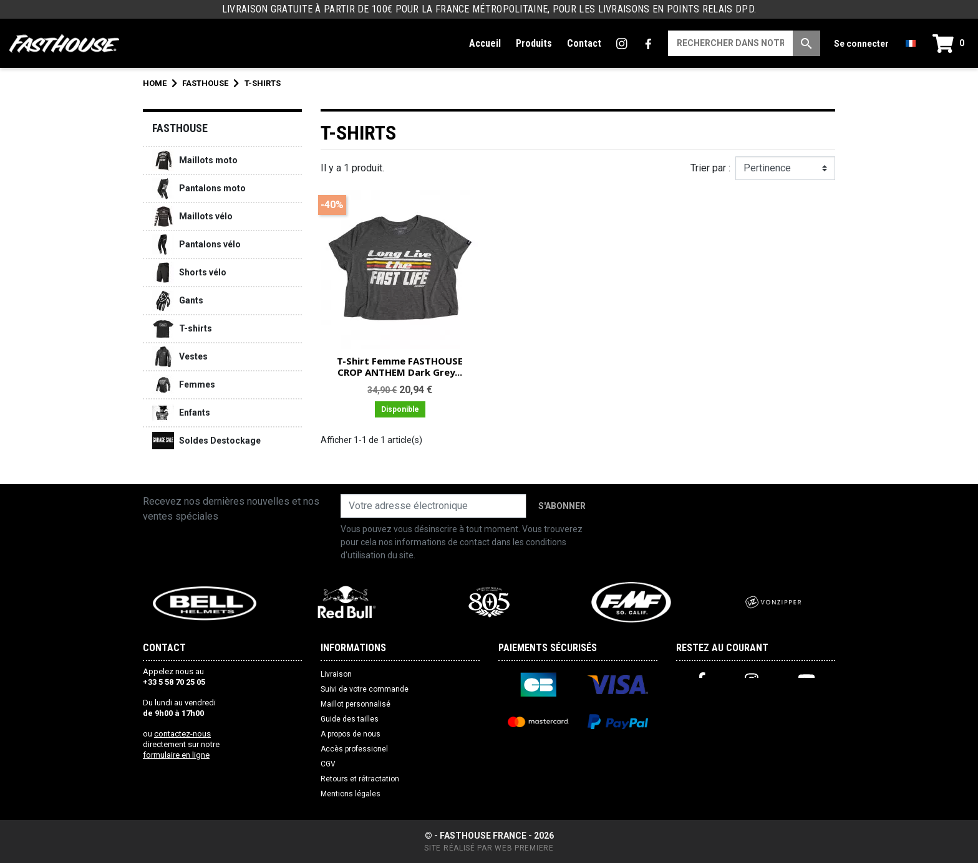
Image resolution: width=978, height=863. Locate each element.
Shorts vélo (189, 273)
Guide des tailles (350, 719)
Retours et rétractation (360, 779)
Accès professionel (354, 749)
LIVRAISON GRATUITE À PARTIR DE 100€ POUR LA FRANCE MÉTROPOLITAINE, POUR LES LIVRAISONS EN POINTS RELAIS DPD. (489, 9)
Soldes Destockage (206, 441)
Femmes (183, 385)
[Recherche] (730, 43)
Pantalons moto (199, 188)
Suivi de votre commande (365, 689)
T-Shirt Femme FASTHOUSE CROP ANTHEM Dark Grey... (400, 366)
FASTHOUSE (180, 128)
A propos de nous (350, 734)
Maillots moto (195, 160)
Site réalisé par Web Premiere (488, 848)
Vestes (180, 357)
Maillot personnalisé (355, 704)
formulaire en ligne (176, 755)
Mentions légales (350, 793)
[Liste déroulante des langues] (910, 43)
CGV (328, 764)
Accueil (485, 43)
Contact (584, 43)
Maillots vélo (192, 216)
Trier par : (710, 168)
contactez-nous (182, 733)
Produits (534, 43)
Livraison (336, 674)
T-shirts (182, 329)
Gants (177, 301)
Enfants (181, 413)
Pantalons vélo (196, 244)
